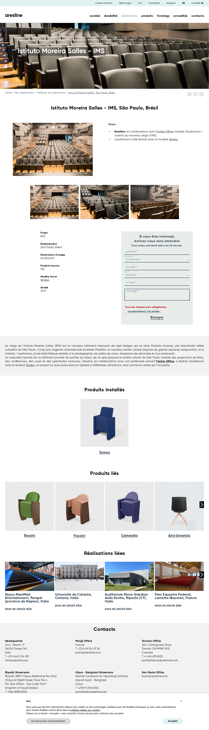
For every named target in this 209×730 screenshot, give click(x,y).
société (95, 15)
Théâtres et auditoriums (51, 93)
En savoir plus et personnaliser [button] (48, 721)
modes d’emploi (103, 3)
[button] (181, 701)
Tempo (173, 139)
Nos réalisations (24, 93)
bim (140, 3)
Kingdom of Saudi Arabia (21, 688)
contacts (198, 15)
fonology (163, 15)
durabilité (110, 15)
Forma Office (164, 131)
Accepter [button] (173, 721)
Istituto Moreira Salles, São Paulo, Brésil (91, 93)
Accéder (197, 3)
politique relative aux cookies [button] (85, 710)
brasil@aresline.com (155, 676)
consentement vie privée (143, 311)
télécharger (125, 3)
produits (147, 15)
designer (171, 3)
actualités (180, 15)
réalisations (129, 15)
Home (8, 93)
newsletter (154, 3)
